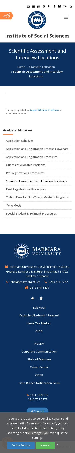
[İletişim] (49, 6)
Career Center (39, 367)
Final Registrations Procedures (26, 189)
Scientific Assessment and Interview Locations (36, 181)
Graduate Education (42, 67)
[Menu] (66, 15)
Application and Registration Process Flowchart (37, 149)
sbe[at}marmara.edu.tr (25, 282)
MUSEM (39, 343)
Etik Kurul (39, 307)
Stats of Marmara (39, 359)
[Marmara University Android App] (32, 298)
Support (37, 411)
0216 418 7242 (58, 282)
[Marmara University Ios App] (41, 298)
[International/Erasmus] (44, 6)
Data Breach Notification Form (39, 383)
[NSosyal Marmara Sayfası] (59, 6)
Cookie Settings (21, 445)
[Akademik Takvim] (39, 6)
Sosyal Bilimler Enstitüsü (44, 109)
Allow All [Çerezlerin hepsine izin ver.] (45, 445)
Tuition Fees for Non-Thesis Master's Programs (37, 197)
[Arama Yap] (71, 7)
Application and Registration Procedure (31, 157)
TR (65, 6)
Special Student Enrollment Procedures (31, 213)
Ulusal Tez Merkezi (39, 323)
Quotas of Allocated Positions (25, 165)
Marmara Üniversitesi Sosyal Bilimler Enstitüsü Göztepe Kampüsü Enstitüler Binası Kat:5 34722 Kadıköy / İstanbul (37, 271)
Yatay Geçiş (13, 205)
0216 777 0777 (37, 399)
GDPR (39, 375)
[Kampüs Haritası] (54, 6)
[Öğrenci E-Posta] (28, 6)
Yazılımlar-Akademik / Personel (39, 315)
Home (21, 67)
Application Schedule (19, 141)
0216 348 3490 (39, 287)
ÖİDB (39, 331)
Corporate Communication (39, 351)
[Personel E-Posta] (33, 6)
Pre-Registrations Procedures (25, 173)
